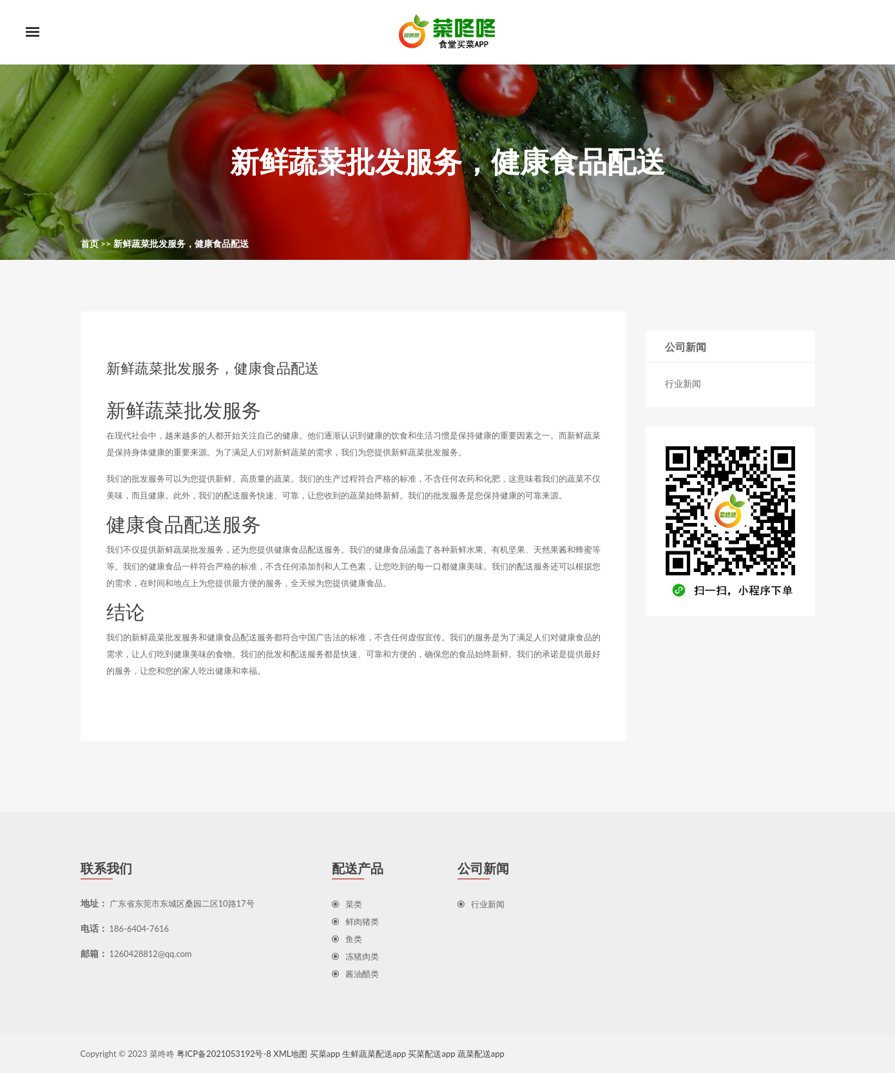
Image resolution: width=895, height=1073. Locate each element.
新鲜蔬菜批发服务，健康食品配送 (181, 243)
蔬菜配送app (481, 1053)
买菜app (325, 1053)
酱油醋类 (355, 974)
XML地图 (290, 1053)
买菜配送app (431, 1053)
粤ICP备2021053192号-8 (224, 1053)
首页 (90, 243)
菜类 (347, 904)
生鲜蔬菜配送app (374, 1053)
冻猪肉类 (355, 956)
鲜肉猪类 (355, 921)
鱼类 (347, 939)
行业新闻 (683, 383)
